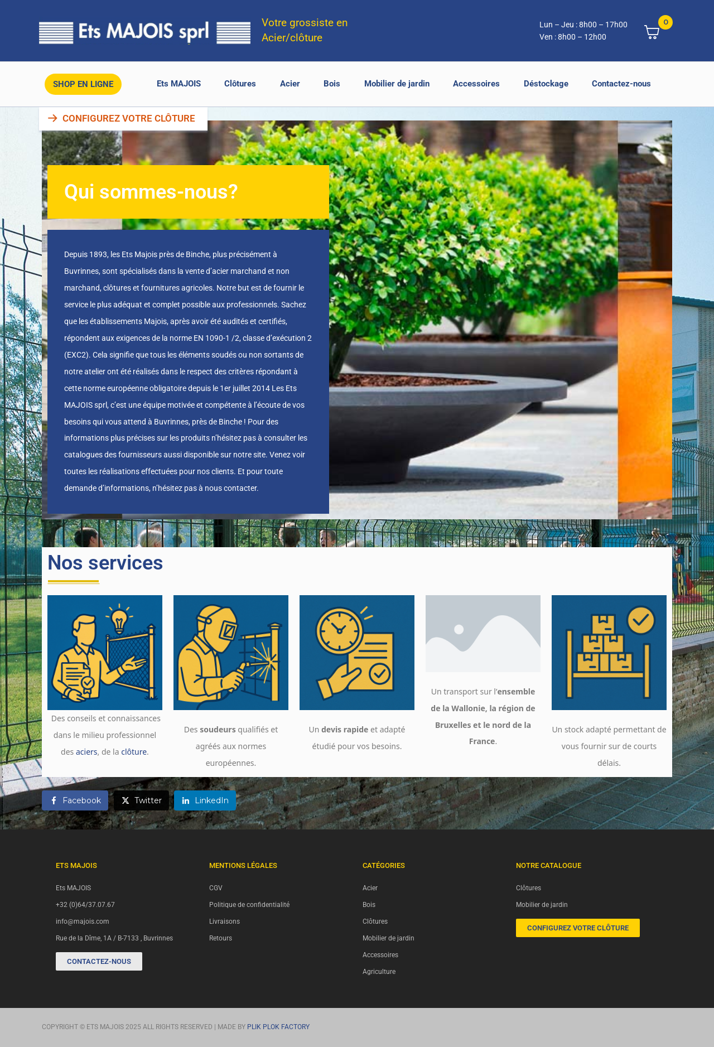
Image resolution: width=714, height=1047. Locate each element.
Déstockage (546, 84)
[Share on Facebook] (75, 800)
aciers (87, 751)
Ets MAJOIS (179, 84)
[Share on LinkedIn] (205, 800)
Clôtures (240, 84)
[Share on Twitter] (141, 800)
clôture (134, 751)
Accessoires (476, 84)
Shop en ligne (83, 84)
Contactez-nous (621, 84)
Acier (290, 84)
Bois (332, 84)
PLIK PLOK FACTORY (278, 1027)
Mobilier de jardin (397, 84)
